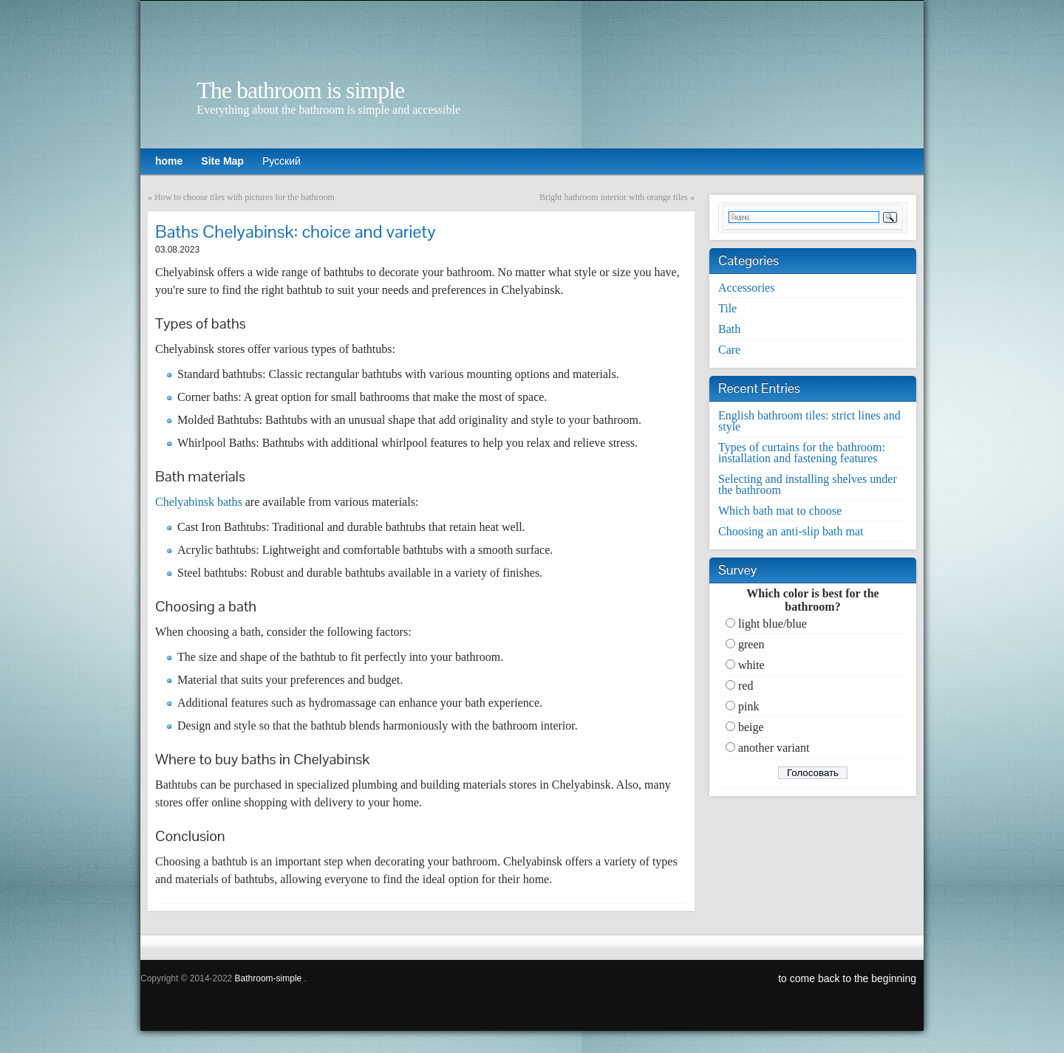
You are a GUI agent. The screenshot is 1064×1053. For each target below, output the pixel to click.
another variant (773, 747)
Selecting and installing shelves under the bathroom (807, 484)
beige (751, 727)
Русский (281, 161)
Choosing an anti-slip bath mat (790, 531)
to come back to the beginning (847, 978)
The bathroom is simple (300, 90)
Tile (727, 308)
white (751, 665)
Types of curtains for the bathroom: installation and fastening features (801, 452)
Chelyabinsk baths (198, 501)
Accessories (746, 287)
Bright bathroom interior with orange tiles (613, 197)
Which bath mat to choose (780, 510)
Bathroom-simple (268, 978)
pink (748, 706)
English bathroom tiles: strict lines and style (809, 421)
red (745, 685)
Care (729, 349)
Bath (729, 329)
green (751, 644)
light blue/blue (772, 623)
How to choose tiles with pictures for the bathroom (244, 197)
